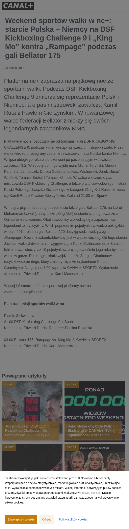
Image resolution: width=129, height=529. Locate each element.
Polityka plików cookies (73, 519)
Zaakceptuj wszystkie (21, 519)
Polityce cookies (90, 492)
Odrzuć (46, 519)
